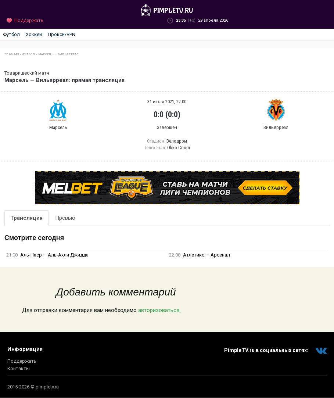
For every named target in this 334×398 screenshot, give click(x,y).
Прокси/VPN (61, 34)
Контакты (18, 368)
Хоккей (34, 34)
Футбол (11, 34)
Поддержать (21, 361)
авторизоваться (158, 310)
